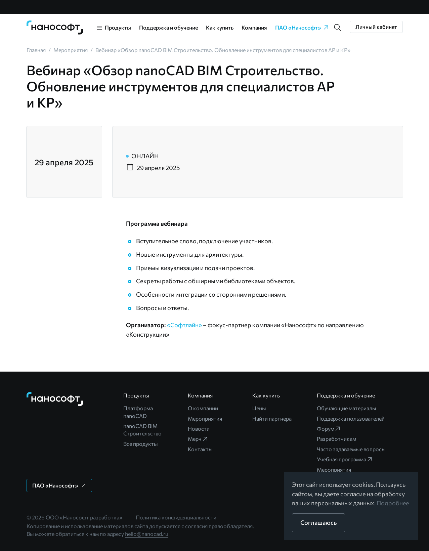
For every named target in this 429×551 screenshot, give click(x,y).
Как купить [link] (219, 27)
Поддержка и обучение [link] (168, 27)
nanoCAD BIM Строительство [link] (142, 429)
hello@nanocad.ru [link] (146, 534)
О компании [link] (203, 408)
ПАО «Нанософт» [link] (302, 27)
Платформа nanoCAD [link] (138, 412)
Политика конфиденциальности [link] (176, 517)
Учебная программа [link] (345, 459)
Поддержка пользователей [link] (351, 418)
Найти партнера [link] (272, 418)
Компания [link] (254, 27)
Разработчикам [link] (336, 438)
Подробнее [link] (393, 503)
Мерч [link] (198, 438)
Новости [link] (199, 428)
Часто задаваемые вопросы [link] (351, 449)
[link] (55, 27)
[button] (338, 27)
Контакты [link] (200, 449)
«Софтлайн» (184, 325)
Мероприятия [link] (205, 418)
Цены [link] (259, 408)
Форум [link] (329, 428)
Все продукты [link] (140, 443)
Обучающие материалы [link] (346, 408)
